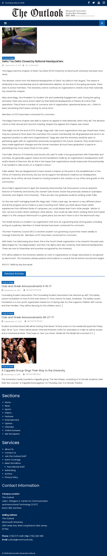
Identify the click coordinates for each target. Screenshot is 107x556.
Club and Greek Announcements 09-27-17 (28, 317)
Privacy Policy (11, 477)
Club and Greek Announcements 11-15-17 (27, 286)
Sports (8, 409)
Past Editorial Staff (16, 466)
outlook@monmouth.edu (20, 539)
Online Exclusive (12, 430)
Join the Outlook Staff (15, 456)
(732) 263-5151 (36, 536)
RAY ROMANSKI (31, 65)
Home (8, 402)
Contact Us (10, 452)
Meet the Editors (13, 463)
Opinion (8, 423)
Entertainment (12, 420)
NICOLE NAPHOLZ (33, 374)
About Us (9, 449)
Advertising (10, 470)
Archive (8, 473)
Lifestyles (9, 427)
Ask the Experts (12, 433)
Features (9, 416)
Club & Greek (8, 58)
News (7, 405)
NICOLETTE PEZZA (33, 290)
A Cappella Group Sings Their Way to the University (33, 370)
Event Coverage (12, 459)
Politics (8, 412)
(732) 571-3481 (16, 536)
